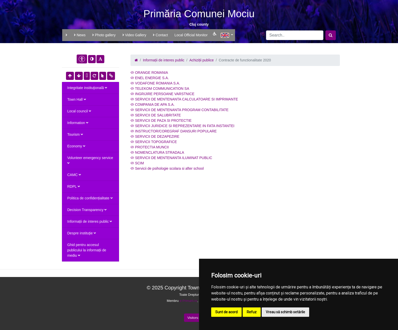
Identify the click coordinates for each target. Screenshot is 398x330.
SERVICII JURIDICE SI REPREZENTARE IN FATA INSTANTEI (182, 126)
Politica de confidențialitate (90, 198)
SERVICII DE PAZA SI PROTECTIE (161, 120)
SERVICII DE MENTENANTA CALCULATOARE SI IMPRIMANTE (184, 99)
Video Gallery (134, 35)
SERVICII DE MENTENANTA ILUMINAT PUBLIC (171, 158)
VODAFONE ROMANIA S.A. (155, 83)
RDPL (73, 186)
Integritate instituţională (87, 88)
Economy (76, 146)
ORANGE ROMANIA (149, 73)
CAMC (74, 175)
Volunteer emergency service (90, 160)
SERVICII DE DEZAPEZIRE (154, 136)
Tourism (75, 134)
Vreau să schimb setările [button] (285, 312)
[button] (227, 34)
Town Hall (76, 99)
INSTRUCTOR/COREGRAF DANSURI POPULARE (173, 131)
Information (77, 123)
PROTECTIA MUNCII (149, 147)
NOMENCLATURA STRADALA (157, 152)
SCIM (137, 163)
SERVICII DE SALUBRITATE (155, 115)
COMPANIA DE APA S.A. (152, 104)
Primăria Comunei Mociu (199, 13)
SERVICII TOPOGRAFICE (153, 142)
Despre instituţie (81, 233)
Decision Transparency (87, 210)
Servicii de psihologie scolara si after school (167, 168)
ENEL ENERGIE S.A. (149, 78)
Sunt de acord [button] (226, 312)
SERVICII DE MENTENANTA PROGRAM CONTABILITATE (179, 110)
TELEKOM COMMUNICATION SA (159, 88)
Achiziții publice (201, 60)
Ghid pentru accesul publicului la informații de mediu (86, 250)
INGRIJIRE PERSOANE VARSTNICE (162, 94)
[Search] (294, 35)
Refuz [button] (252, 312)
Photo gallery (104, 35)
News (80, 35)
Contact (160, 35)
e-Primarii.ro (188, 301)
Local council (79, 111)
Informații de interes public (89, 221)
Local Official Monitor (190, 35)
